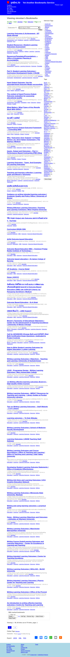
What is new (24, 652)
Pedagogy (47, 133)
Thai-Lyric (47, 160)
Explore (9, 5)
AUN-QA (47, 24)
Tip (45, 92)
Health (46, 119)
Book (45, 82)
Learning (48, 52)
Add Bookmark (11, 11)
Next (10, 23)
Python (46, 95)
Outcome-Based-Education (53, 61)
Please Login (59, 5)
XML (20, 638)
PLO (46, 65)
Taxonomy (48, 71)
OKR (46, 58)
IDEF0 (47, 44)
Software (46, 135)
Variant (46, 161)
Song (45, 108)
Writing (47, 76)
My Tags (9, 8)
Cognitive (48, 30)
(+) (19, 616)
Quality (47, 69)
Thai (46, 74)
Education (48, 36)
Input (46, 50)
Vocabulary (47, 157)
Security (46, 117)
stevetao (20, 22)
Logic (45, 115)
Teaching (46, 172)
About (22, 644)
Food (45, 154)
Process (47, 68)
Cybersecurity (48, 147)
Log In (19, 633)
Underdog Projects (43, 654)
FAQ (22, 646)
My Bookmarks (11, 7)
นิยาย (45, 131)
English (46, 152)
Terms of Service (25, 650)
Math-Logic (47, 125)
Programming (48, 101)
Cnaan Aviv (33, 654)
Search (9, 13)
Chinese (46, 103)
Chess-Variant (48, 171)
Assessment (49, 25)
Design (46, 166)
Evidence (48, 41)
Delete (10, 616)
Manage (17, 631)
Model (47, 55)
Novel (45, 122)
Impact (47, 47)
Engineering (49, 38)
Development (49, 33)
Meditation (47, 150)
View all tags (48, 179)
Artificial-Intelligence (50, 120)
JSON (15, 638)
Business (47, 146)
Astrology (47, 138)
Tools (36, 644)
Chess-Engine (48, 163)
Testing (46, 129)
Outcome (48, 60)
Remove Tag (30, 616)
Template (48, 72)
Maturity (46, 141)
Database (47, 168)
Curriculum (48, 32)
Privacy (23, 649)
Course (46, 109)
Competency (48, 169)
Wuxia (46, 165)
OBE (46, 57)
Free (45, 89)
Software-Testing (49, 126)
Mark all (12, 614)
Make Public (12, 618)
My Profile (10, 10)
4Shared (46, 136)
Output (47, 63)
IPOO (47, 46)
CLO (46, 29)
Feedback (48, 43)
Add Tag (23, 616)
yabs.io (15, 2)
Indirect (47, 49)
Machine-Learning (49, 128)
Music (46, 111)
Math (45, 100)
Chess (46, 84)
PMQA (47, 66)
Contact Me (24, 647)
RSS (24, 638)
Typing (46, 149)
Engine (46, 176)
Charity (46, 144)
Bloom (47, 27)
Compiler (46, 93)
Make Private (39, 616)
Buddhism (47, 139)
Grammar (47, 174)
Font (45, 155)
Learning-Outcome (51, 54)
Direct (47, 35)
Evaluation (48, 40)
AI (44, 114)
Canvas (46, 106)
